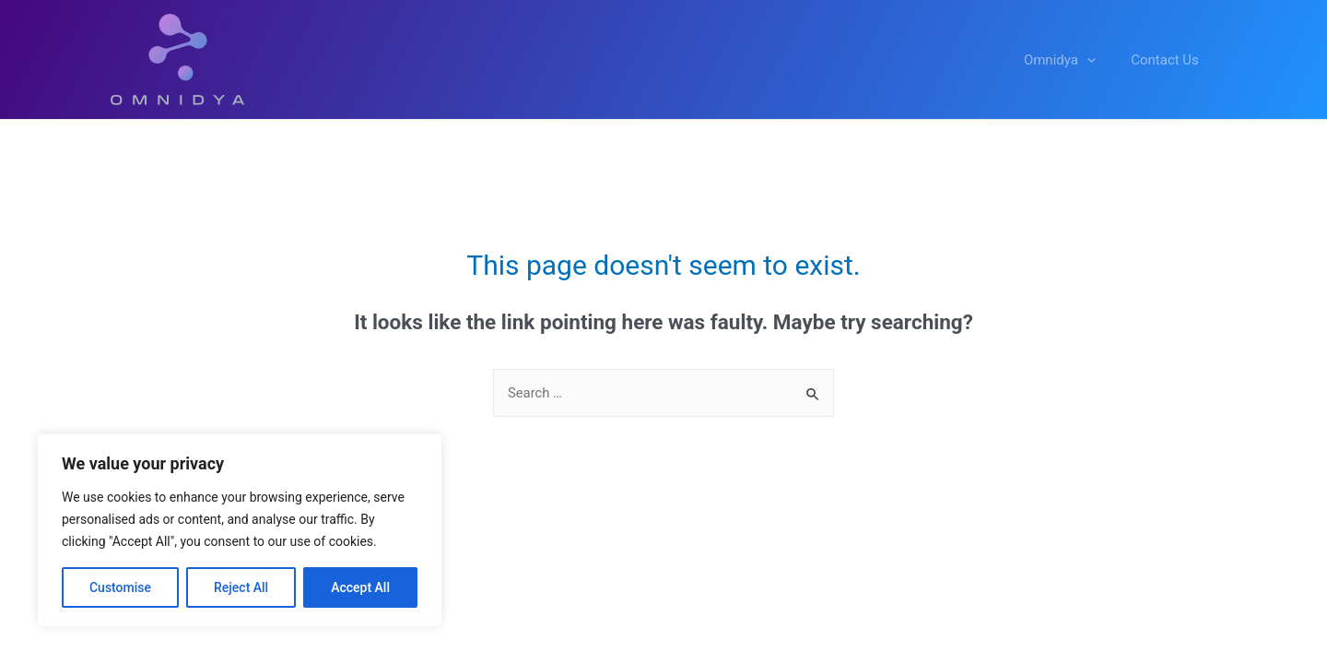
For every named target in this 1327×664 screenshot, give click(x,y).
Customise (120, 587)
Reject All (241, 587)
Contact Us (1168, 60)
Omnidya (1071, 60)
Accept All (360, 587)
